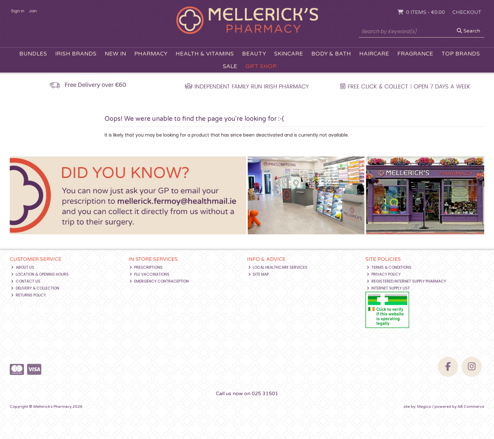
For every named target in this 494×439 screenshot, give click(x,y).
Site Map (258, 274)
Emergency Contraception (159, 281)
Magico (424, 406)
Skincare (288, 53)
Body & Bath (331, 53)
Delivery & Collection (35, 288)
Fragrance (415, 53)
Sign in (17, 11)
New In (115, 53)
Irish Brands (75, 53)
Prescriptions (146, 267)
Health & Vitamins (204, 53)
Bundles (33, 53)
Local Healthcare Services (278, 267)
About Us (22, 267)
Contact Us (25, 281)
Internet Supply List (388, 288)
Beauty (254, 53)
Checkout (466, 12)
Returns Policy (28, 295)
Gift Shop (260, 66)
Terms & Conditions (389, 267)
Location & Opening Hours (40, 274)
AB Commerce (470, 406)
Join (33, 11)
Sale (230, 66)
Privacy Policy (384, 274)
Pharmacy (150, 53)
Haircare (374, 53)
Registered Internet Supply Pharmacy (406, 281)
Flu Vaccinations (149, 274)
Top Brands (460, 53)
